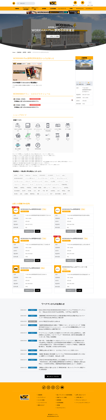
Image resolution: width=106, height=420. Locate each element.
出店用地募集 (60, 402)
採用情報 (59, 400)
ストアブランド (42, 397)
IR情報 (58, 405)
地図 (37, 231)
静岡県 (24, 52)
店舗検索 (40, 394)
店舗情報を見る (29, 231)
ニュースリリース (42, 402)
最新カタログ (41, 405)
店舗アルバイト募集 (62, 397)
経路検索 (88, 83)
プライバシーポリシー (81, 400)
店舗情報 (19, 52)
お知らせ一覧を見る (53, 376)
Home (13, 52)
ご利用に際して (79, 397)
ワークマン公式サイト (53, 3)
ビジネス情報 (41, 400)
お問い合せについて (81, 394)
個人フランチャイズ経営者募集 (64, 394)
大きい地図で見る (80, 83)
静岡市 (29, 52)
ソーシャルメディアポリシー (83, 402)
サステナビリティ (61, 407)
